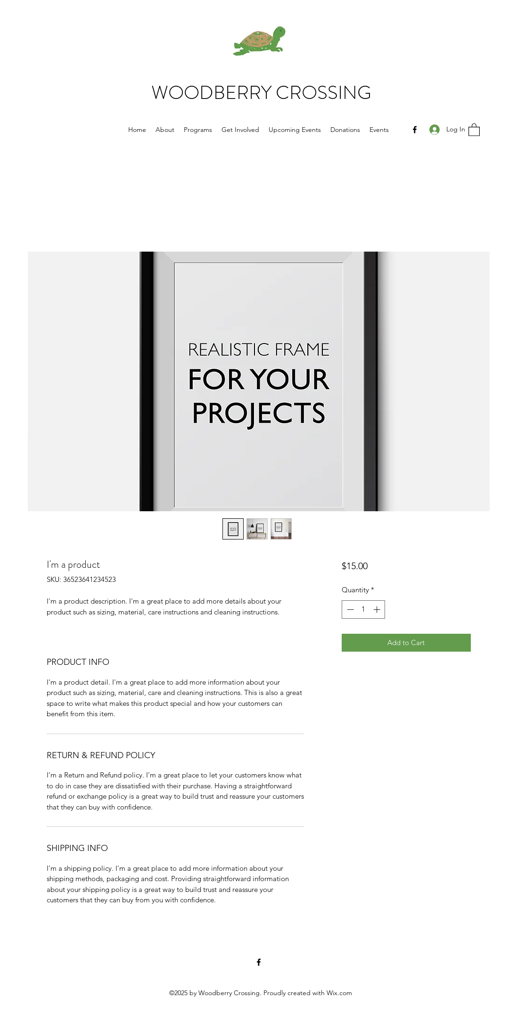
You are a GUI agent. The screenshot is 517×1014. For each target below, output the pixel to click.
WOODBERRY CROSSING (261, 92)
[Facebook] (414, 129)
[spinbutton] (363, 609)
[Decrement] (349, 609)
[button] (474, 129)
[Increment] (377, 609)
